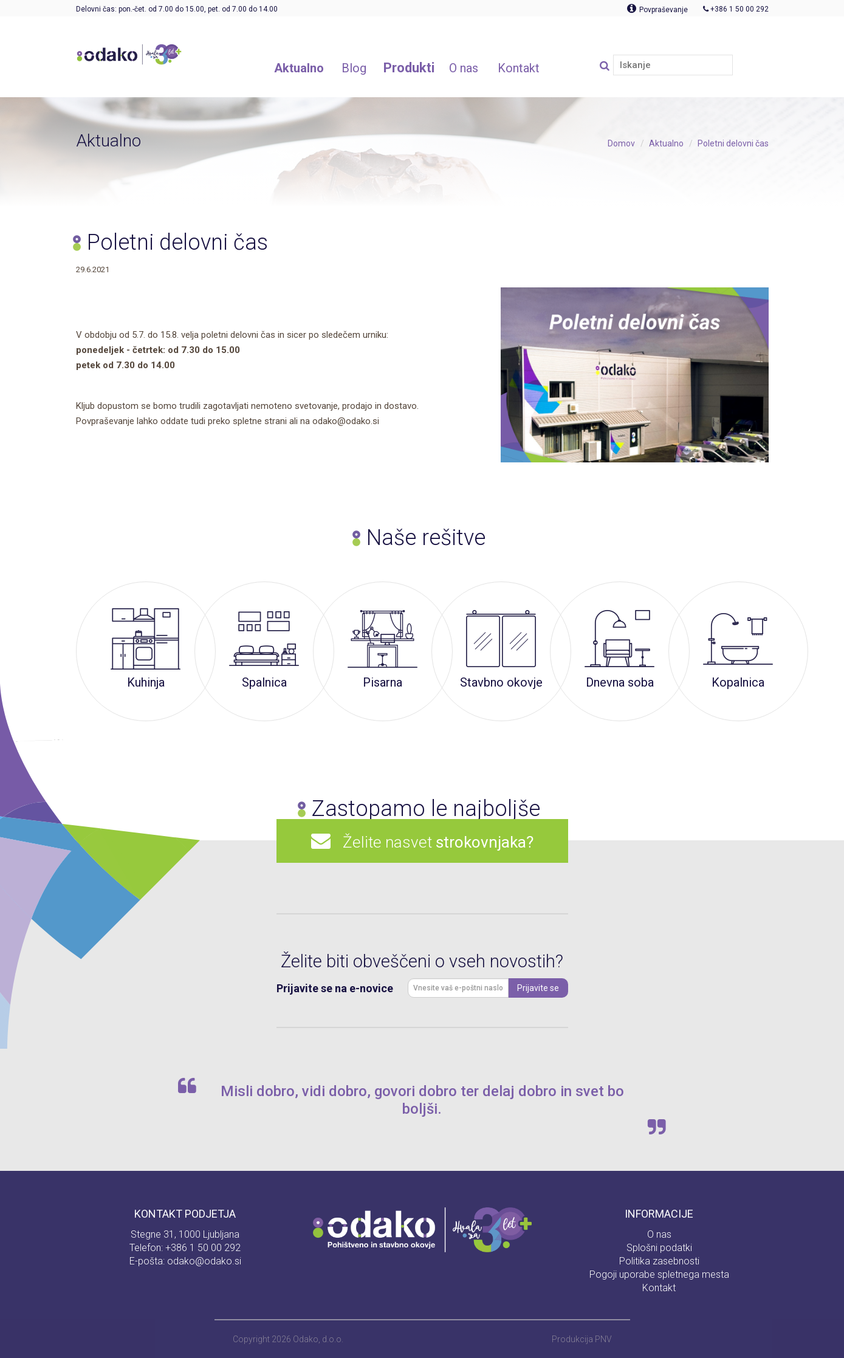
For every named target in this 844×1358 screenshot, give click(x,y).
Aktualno (666, 143)
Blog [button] (353, 68)
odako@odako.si (204, 1261)
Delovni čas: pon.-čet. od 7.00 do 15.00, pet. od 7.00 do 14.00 (177, 9)
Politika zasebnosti (659, 1261)
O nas (659, 1234)
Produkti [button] (408, 67)
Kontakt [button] (519, 68)
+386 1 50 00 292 (203, 1247)
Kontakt (659, 1288)
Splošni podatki (659, 1247)
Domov (621, 143)
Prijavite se (538, 988)
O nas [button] (463, 68)
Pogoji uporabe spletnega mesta (659, 1274)
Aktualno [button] (299, 68)
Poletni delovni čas (733, 143)
